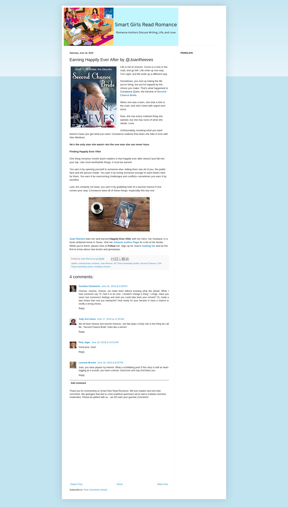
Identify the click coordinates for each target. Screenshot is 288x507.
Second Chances (148, 263)
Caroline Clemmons (89, 286)
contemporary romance (89, 263)
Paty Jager (84, 342)
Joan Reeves (77, 238)
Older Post (162, 484)
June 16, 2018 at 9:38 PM (114, 286)
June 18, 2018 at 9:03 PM (110, 362)
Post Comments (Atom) (95, 489)
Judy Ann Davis (87, 319)
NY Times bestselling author (126, 263)
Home (120, 484)
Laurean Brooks (87, 362)
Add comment (78, 383)
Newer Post (76, 484)
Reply (82, 308)
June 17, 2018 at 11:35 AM (110, 319)
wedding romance (102, 266)
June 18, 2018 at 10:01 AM (105, 342)
